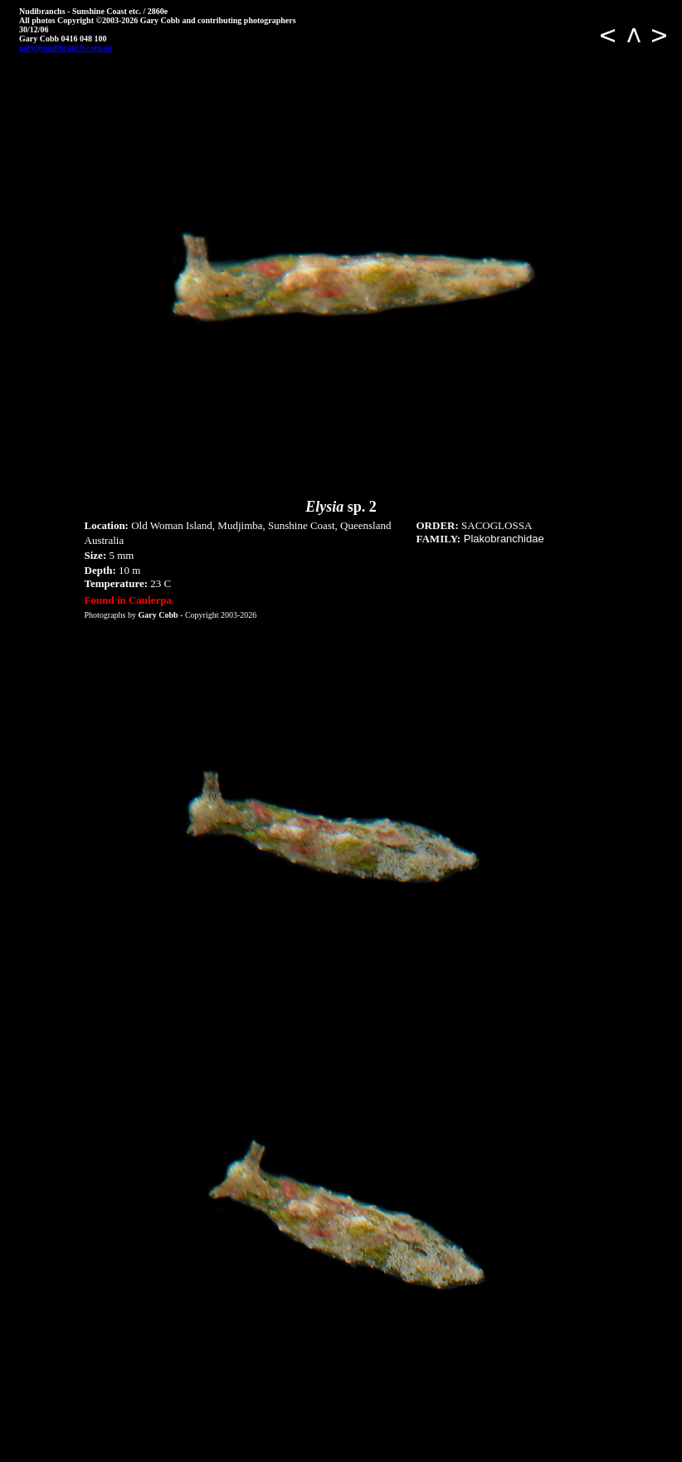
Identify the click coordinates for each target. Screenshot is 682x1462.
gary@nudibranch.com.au (65, 47)
